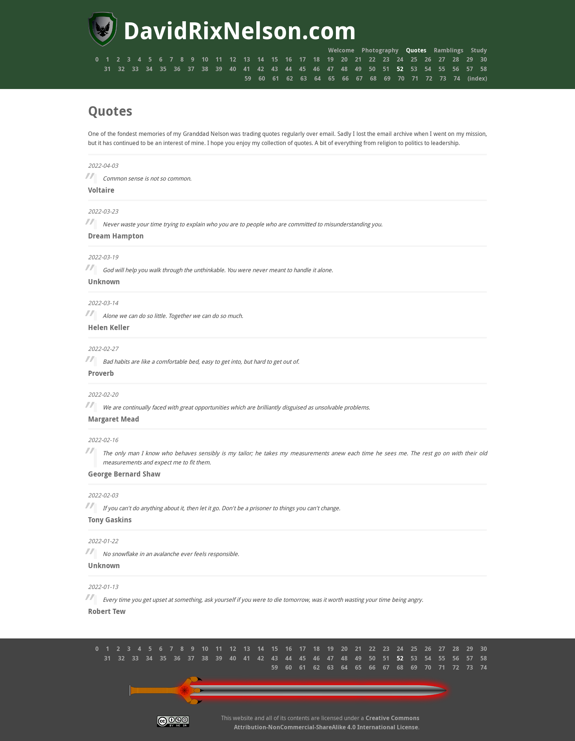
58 (483, 69)
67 (359, 78)
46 (316, 69)
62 (289, 78)
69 (387, 78)
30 (483, 59)
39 (219, 69)
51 (386, 69)
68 (373, 78)
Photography (380, 50)
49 (358, 69)
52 (400, 69)
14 (260, 59)
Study (479, 50)
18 (316, 59)
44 (288, 69)
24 (400, 59)
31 (107, 69)
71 (415, 78)
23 (386, 59)
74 (457, 78)
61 (275, 78)
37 (191, 69)
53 (414, 69)
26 (428, 59)
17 (302, 59)
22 (372, 59)
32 (121, 69)
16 (288, 59)
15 (274, 59)
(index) (477, 78)
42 (260, 69)
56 (456, 69)
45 (302, 69)
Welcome (341, 50)
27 (442, 59)
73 (443, 78)
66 (345, 78)
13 (246, 59)
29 (469, 59)
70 (401, 78)
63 (303, 78)
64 (317, 78)
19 (330, 59)
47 (330, 69)
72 (429, 78)
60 (262, 78)
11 (219, 59)
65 (331, 78)
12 (233, 59)
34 (149, 69)
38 (205, 69)
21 (358, 59)
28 (456, 59)
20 (344, 59)
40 (233, 69)
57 (469, 69)
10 (205, 59)
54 (428, 69)
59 (248, 78)
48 (344, 69)
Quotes (416, 50)
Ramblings (449, 50)
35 (163, 69)
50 (372, 69)
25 (414, 59)
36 (177, 69)
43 (274, 69)
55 (442, 69)
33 (135, 69)
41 (246, 69)
